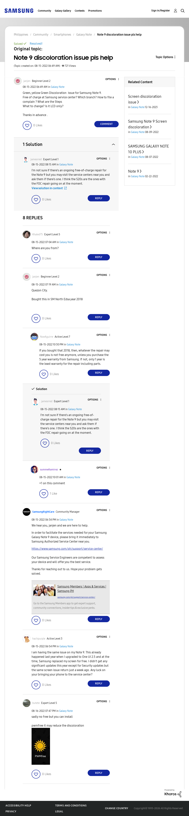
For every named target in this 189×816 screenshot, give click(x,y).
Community (44, 10)
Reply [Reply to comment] (98, 198)
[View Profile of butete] (36, 703)
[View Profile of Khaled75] (37, 234)
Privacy (11, 811)
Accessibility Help (18, 805)
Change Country (116, 808)
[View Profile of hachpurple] (38, 638)
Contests (80, 10)
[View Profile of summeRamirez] (49, 469)
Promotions (95, 10)
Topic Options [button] (164, 57)
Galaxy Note (57, 87)
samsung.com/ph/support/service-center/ (76, 597)
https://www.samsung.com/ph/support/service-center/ (67, 548)
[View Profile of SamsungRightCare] (43, 511)
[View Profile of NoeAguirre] (46, 336)
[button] (112, 79)
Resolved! (36, 43)
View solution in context (47, 188)
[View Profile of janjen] (26, 81)
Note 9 (133, 171)
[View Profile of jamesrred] (36, 159)
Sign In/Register (160, 10)
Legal (59, 811)
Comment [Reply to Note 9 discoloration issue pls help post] (106, 124)
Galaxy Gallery (63, 10)
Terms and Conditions (71, 805)
